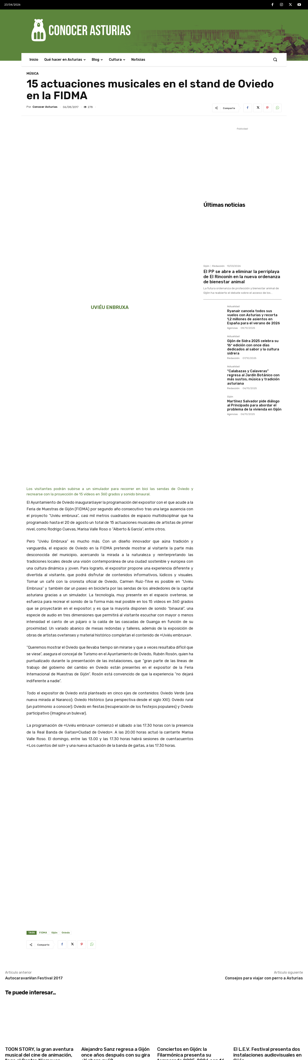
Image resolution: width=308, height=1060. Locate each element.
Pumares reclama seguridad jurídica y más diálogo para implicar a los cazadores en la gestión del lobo (188, 1037)
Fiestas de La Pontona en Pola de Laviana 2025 (186, 1025)
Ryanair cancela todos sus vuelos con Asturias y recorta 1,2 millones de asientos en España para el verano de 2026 (253, 317)
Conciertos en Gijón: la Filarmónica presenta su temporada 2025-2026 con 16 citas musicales (191, 861)
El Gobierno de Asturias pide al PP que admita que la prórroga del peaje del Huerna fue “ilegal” (118, 1023)
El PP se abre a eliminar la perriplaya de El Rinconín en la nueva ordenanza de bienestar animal (241, 276)
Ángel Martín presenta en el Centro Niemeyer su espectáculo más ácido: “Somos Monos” (120, 1037)
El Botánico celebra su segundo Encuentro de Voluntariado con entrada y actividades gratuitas (185, 995)
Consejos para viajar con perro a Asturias (264, 782)
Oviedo (66, 736)
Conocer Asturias (45, 106)
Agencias (232, 328)
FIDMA (43, 736)
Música (32, 73)
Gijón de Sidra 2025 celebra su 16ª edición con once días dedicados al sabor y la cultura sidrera (253, 347)
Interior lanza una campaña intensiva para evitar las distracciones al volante (113, 1009)
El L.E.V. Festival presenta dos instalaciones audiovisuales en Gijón (267, 859)
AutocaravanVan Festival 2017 (34, 782)
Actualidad (233, 306)
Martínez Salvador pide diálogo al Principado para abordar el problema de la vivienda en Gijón (254, 405)
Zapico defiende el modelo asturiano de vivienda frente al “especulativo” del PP (188, 980)
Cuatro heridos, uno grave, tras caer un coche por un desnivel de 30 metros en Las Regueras (119, 980)
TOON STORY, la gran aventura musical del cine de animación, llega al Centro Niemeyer (39, 859)
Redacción (218, 266)
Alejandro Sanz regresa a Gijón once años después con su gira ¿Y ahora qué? (115, 859)
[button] (275, 59)
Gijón (54, 736)
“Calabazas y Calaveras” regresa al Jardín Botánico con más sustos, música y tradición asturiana (253, 377)
